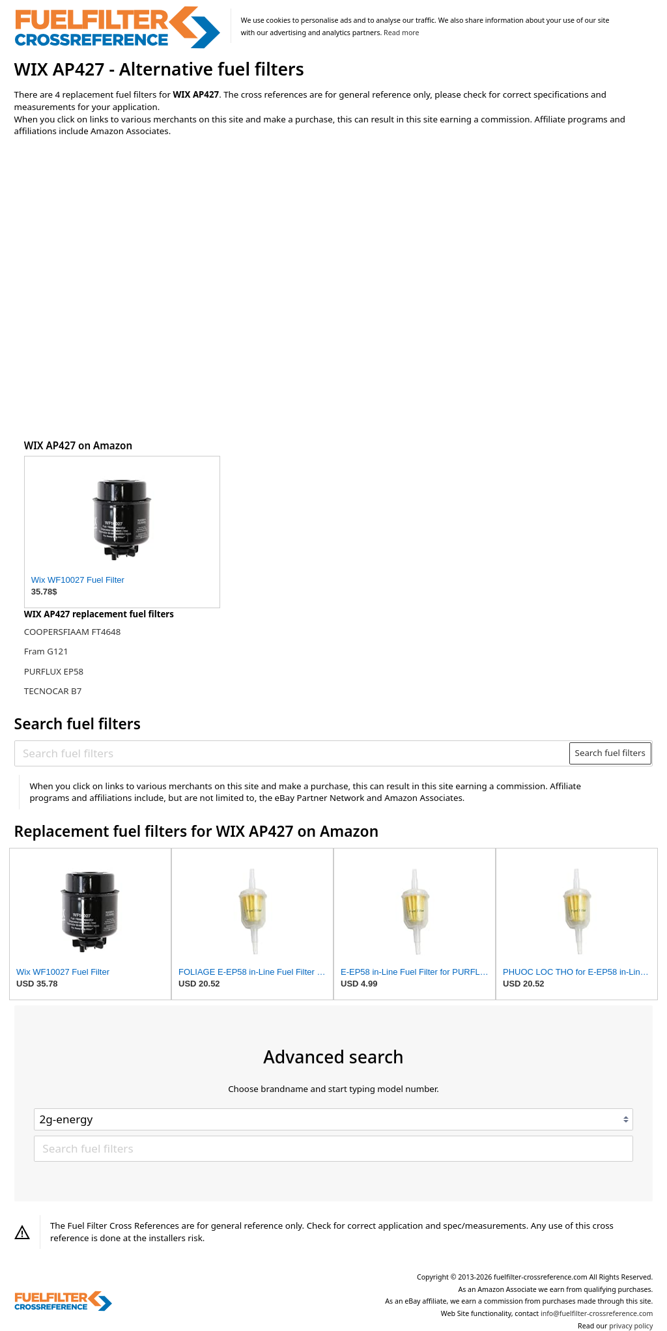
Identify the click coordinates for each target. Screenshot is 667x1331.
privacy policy (631, 1325)
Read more (401, 32)
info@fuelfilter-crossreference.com (597, 1313)
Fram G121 (46, 651)
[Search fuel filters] (292, 753)
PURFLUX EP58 (53, 671)
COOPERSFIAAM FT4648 (72, 631)
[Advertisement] (122, 255)
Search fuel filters (610, 753)
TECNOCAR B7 (53, 691)
